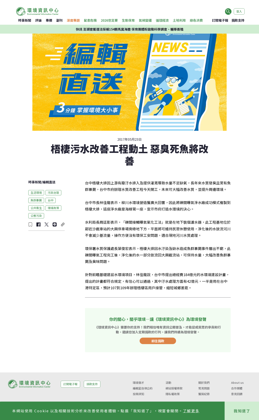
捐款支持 (237, 20)
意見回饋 (236, 394)
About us (237, 383)
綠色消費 (196, 20)
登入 (239, 11)
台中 (50, 200)
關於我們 (204, 383)
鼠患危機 (90, 20)
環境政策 (53, 208)
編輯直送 (48, 182)
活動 (168, 383)
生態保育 (128, 20)
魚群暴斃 (36, 200)
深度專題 (73, 20)
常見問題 (204, 388)
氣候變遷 (145, 20)
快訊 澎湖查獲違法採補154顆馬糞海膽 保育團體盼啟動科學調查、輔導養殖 (129, 29)
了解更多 (191, 410)
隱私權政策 (173, 394)
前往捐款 (157, 340)
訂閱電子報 (220, 20)
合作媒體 (236, 388)
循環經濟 (162, 20)
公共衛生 (36, 208)
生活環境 (36, 192)
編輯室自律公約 (143, 388)
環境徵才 (138, 383)
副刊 (59, 20)
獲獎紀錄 (204, 394)
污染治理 (53, 192)
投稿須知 (138, 394)
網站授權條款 (174, 388)
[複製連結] (63, 224)
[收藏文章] (30, 224)
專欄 (49, 20)
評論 (38, 20)
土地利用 (179, 20)
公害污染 (36, 216)
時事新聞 (24, 20)
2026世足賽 (109, 20)
